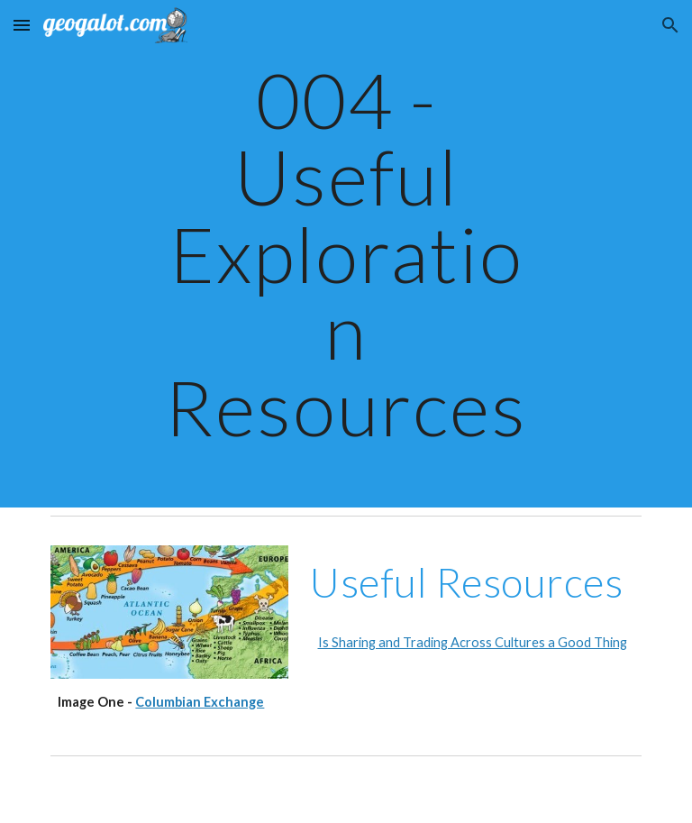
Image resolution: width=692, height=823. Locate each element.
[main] (345, 253)
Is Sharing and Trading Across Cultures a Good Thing (472, 642)
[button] (21, 25)
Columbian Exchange (199, 701)
